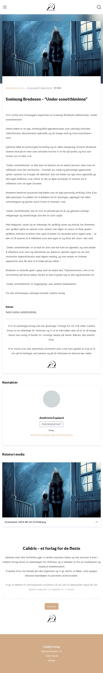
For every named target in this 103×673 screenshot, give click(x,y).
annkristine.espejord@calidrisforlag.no (51, 435)
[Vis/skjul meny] (5, 7)
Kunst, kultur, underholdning (21, 312)
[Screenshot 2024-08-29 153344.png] (51, 489)
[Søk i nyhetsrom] (99, 7)
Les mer (51, 606)
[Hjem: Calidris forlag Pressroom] (50, 7)
